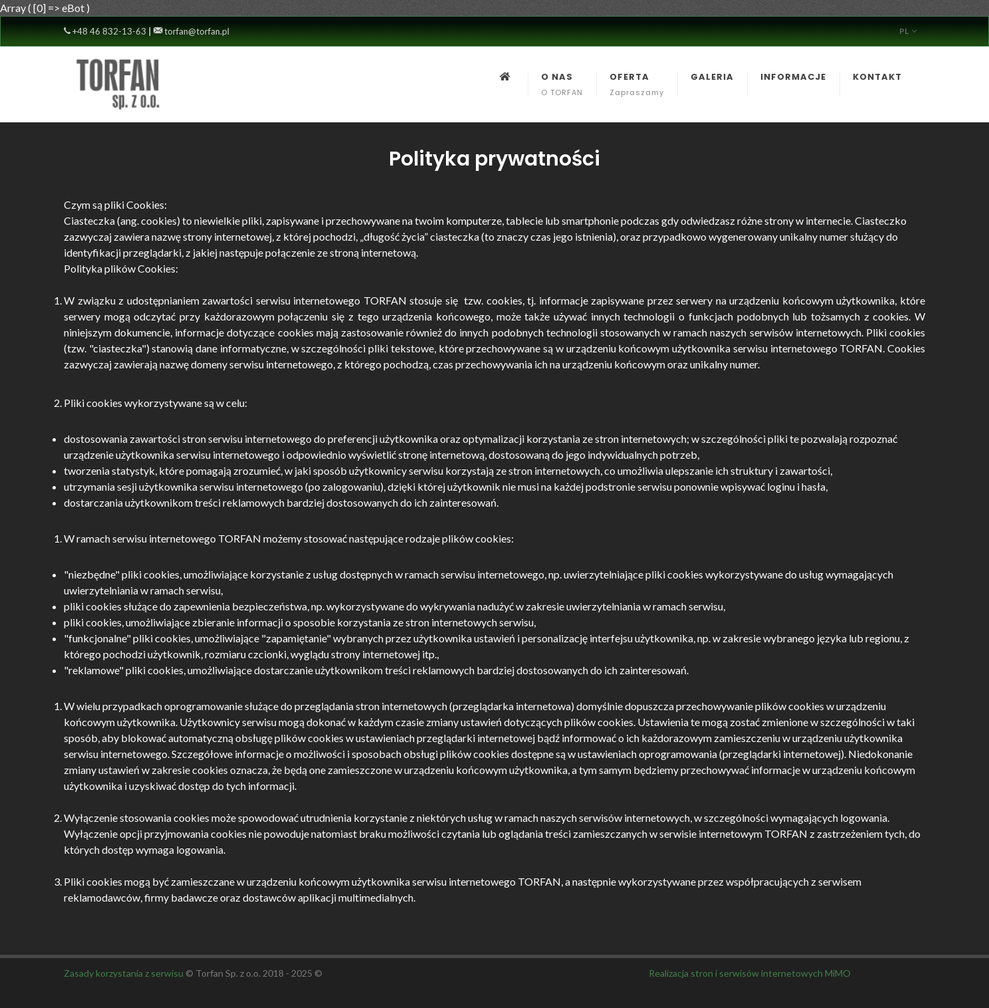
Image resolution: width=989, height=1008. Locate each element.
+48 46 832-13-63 (105, 31)
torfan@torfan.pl (191, 31)
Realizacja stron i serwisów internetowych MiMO (750, 973)
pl (908, 31)
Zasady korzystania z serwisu (123, 973)
